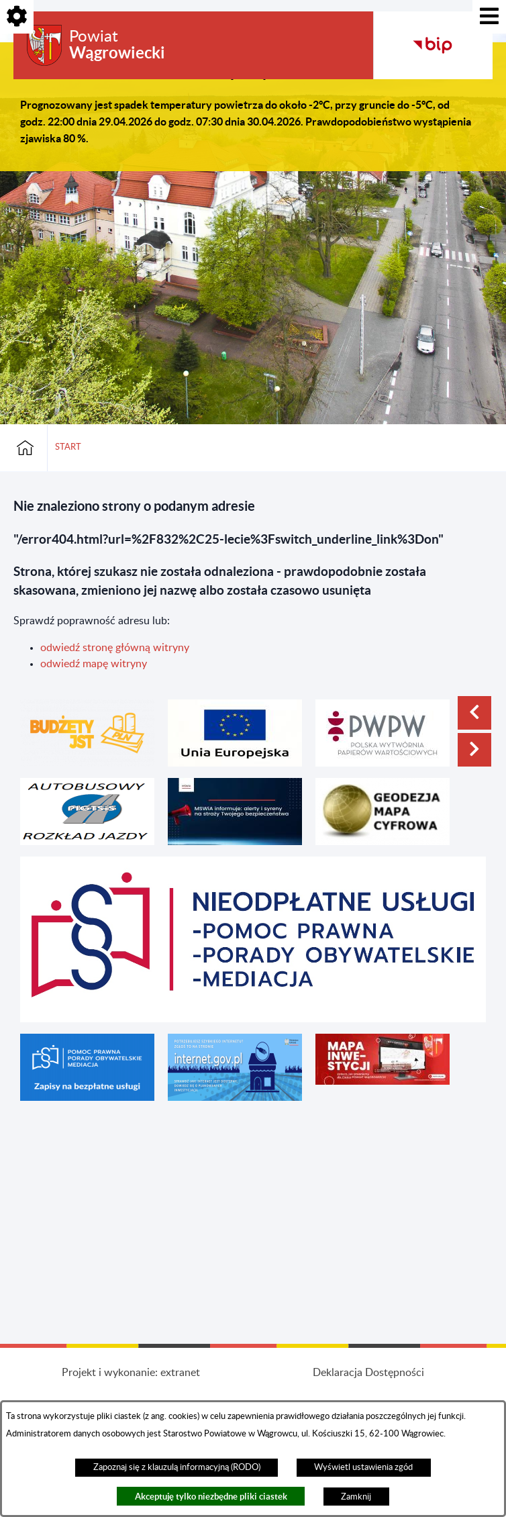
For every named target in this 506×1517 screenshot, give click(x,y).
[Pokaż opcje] (17, 17)
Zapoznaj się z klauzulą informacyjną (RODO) (176, 1467)
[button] (474, 713)
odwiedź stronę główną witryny (114, 647)
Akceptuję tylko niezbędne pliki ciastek (211, 1496)
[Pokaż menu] (489, 17)
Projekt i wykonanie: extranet (131, 1372)
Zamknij (356, 1497)
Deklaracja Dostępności (368, 1372)
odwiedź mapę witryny (93, 663)
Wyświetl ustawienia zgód (363, 1467)
